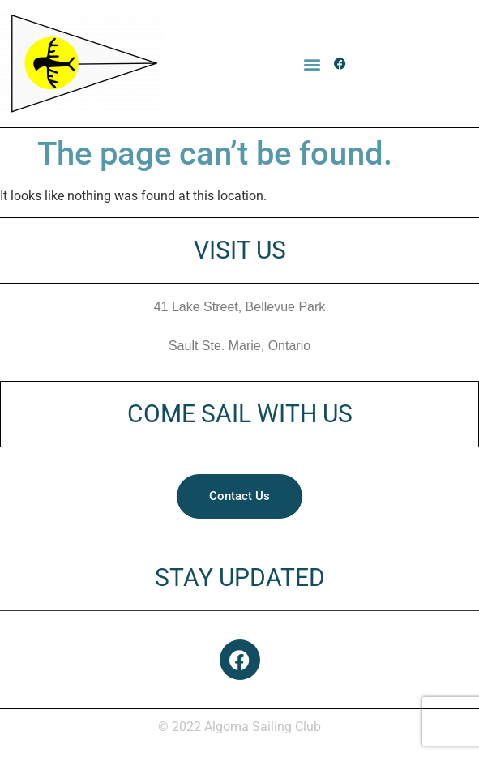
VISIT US (240, 250)
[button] (312, 63)
